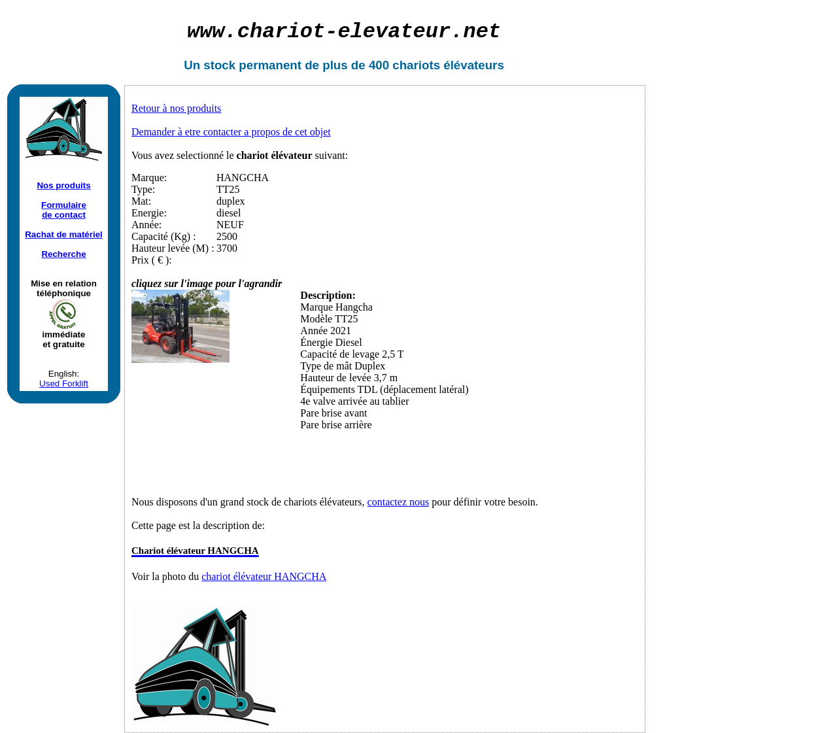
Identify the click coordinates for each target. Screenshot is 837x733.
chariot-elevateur (344, 32)
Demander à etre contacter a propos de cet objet (231, 131)
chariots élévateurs (448, 65)
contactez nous (398, 501)
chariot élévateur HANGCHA (263, 576)
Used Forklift (63, 383)
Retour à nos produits (176, 108)
